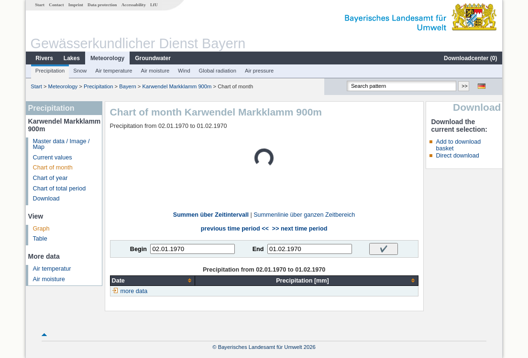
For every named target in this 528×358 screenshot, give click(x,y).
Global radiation (217, 71)
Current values (52, 157)
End (258, 249)
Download (46, 198)
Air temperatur (52, 268)
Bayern (127, 86)
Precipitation (50, 71)
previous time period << (235, 228)
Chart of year (50, 178)
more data (134, 291)
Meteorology (107, 58)
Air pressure (259, 71)
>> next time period (299, 228)
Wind (184, 71)
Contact (56, 4)
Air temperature (113, 71)
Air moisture (155, 71)
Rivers (44, 58)
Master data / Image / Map (61, 144)
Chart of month (53, 167)
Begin (138, 249)
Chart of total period (59, 188)
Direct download (457, 155)
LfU (154, 4)
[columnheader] (152, 280)
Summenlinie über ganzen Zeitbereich (304, 214)
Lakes (72, 58)
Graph (41, 228)
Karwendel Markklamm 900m (177, 86)
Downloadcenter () (470, 58)
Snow (80, 71)
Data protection (102, 4)
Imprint (75, 4)
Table (40, 238)
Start (39, 4)
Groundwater (153, 58)
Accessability (133, 4)
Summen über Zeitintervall (211, 214)
